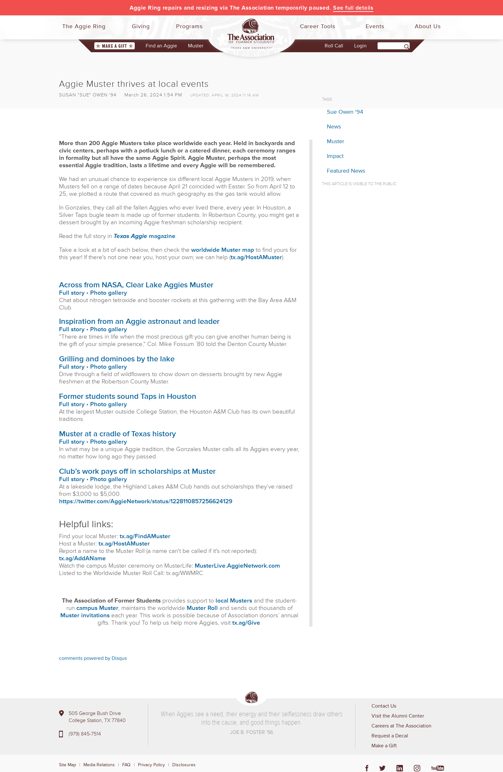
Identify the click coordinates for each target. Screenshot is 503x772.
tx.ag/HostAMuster (256, 257)
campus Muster (97, 608)
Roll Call (334, 46)
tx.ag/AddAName (82, 558)
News (334, 126)
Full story (72, 293)
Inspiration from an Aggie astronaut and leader (139, 321)
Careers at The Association (401, 726)
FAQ (126, 765)
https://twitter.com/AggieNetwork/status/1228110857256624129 (145, 501)
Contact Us (383, 706)
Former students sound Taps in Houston (127, 396)
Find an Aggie (161, 46)
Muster (195, 46)
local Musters (234, 600)
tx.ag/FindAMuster (145, 536)
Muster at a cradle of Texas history (117, 434)
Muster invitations (85, 615)
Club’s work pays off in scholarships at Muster (137, 471)
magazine (144, 236)
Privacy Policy (151, 765)
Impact (335, 156)
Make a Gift (114, 46)
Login (360, 46)
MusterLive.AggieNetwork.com (237, 566)
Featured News (346, 170)
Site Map (67, 765)
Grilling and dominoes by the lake (117, 359)
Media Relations (99, 765)
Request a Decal (389, 736)
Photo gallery (108, 293)
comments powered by (93, 658)
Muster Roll (202, 608)
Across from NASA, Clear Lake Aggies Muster (136, 285)
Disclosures (184, 765)
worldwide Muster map (222, 250)
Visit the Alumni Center (397, 716)
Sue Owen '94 (345, 111)
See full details (353, 7)
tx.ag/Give (246, 623)
